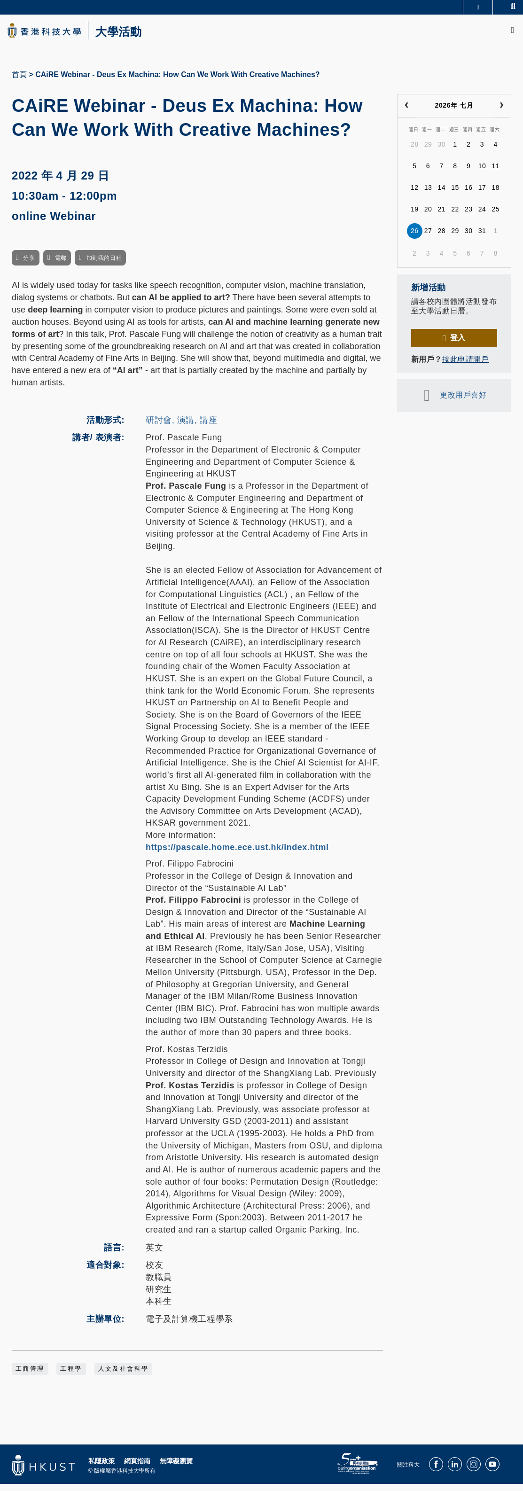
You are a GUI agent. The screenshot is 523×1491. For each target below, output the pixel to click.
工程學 (71, 1376)
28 (415, 152)
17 (482, 195)
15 (455, 195)
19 (415, 216)
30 (441, 152)
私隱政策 (101, 1468)
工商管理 (30, 1376)
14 (441, 195)
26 (415, 238)
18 (496, 195)
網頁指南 (137, 1468)
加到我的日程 (104, 265)
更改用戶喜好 (463, 402)
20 (428, 216)
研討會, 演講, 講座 (181, 427)
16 (469, 195)
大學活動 (141, 35)
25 (496, 216)
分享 (29, 265)
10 (482, 173)
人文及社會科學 (123, 1376)
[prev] (407, 112)
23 (469, 216)
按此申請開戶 (465, 366)
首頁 (19, 82)
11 (496, 173)
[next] (501, 112)
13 (428, 195)
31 (482, 238)
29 (428, 152)
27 (428, 238)
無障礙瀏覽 (176, 1468)
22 (455, 216)
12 (415, 195)
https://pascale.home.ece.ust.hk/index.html (237, 854)
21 (441, 216)
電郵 (61, 265)
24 (482, 216)
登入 (458, 345)
